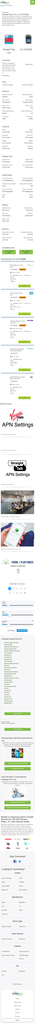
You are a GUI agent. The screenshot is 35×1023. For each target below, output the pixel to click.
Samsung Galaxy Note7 (10, 648)
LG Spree (6, 694)
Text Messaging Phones (23, 957)
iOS (3, 975)
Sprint (3, 882)
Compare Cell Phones (6, 5)
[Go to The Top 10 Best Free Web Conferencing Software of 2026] (17, 502)
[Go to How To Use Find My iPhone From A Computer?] (17, 534)
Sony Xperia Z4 (8, 661)
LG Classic (7, 684)
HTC (3, 906)
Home (17, 998)
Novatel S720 (7, 655)
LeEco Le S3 (7, 696)
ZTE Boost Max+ (8, 701)
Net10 (21, 886)
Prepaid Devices (24, 951)
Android (4, 971)
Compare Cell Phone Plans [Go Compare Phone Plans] (17, 763)
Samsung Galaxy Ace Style (11, 663)
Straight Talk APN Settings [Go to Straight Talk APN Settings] (7, 484)
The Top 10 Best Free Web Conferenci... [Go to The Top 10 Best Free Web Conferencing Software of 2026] (10, 516)
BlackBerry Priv (8, 676)
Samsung (4, 914)
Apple (3, 902)
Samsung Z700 (8, 698)
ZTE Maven (7, 669)
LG (20, 906)
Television (22, 939)
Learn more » (6, 75)
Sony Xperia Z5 (8, 653)
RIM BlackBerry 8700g (10, 673)
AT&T (20, 878)
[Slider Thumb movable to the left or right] (8, 606)
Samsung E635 (8, 644)
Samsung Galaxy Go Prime (11, 642)
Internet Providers (7, 939)
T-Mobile (21, 882)
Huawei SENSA (8, 682)
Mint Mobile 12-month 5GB (16, 266)
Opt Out (17, 1020)
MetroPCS (5, 890)
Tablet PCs (22, 926)
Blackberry (22, 971)
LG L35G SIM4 (8, 680)
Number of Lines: (17, 584)
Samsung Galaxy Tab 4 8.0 (11, 646)
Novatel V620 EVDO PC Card (12, 650)
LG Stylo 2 (7, 692)
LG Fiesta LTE (8, 657)
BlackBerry (22, 902)
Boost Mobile (23, 890)
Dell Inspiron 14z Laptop (10, 667)
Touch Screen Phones (8, 955)
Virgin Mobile (5, 886)
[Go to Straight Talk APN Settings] (17, 470)
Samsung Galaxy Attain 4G (11, 671)
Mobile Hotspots (6, 926)
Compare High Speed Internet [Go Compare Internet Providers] (17, 807)
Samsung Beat (8, 659)
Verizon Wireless (7, 878)
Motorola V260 (8, 703)
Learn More (17, 713)
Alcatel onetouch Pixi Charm (11, 678)
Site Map (17, 1016)
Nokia (21, 910)
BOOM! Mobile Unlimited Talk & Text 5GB (17, 377)
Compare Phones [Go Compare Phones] (17, 768)
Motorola (4, 910)
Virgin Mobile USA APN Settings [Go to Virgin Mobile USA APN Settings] (8, 434)
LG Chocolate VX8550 (10, 686)
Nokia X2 (6, 665)
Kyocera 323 (7, 690)
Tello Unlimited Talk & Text (16, 294)
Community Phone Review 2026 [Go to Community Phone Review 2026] (9, 450)
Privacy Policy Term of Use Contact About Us (17, 1007)
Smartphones (6, 951)
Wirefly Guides (17, 984)
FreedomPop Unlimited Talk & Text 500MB (17, 350)
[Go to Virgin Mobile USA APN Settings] (17, 420)
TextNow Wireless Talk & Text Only (17, 322)
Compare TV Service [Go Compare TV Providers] (17, 802)
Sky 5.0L (6, 688)
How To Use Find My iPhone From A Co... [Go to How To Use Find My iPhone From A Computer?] (11, 549)
